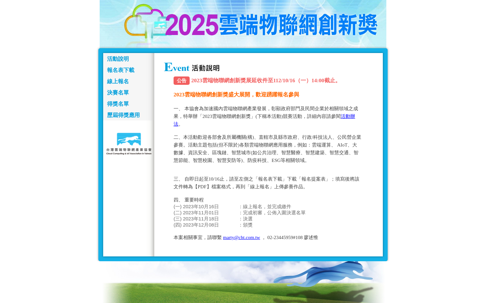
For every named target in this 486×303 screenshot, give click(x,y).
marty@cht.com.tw (241, 237)
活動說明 (118, 59)
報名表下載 (120, 70)
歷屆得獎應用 (123, 115)
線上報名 (118, 81)
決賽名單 (118, 93)
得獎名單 (118, 104)
